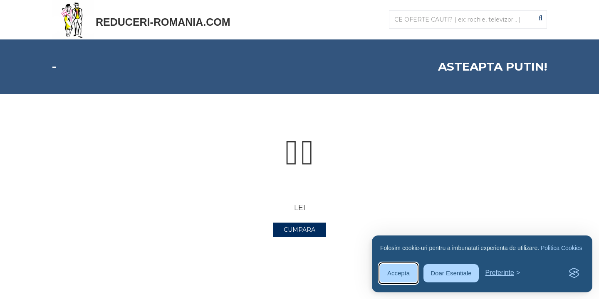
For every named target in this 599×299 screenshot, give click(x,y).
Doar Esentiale (451, 273)
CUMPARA (299, 229)
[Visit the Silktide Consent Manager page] (574, 273)
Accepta (398, 273)
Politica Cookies (561, 248)
